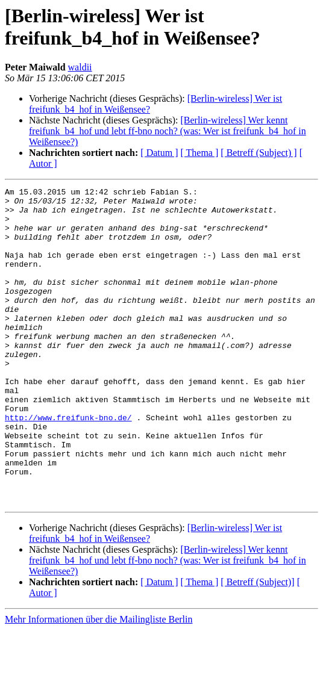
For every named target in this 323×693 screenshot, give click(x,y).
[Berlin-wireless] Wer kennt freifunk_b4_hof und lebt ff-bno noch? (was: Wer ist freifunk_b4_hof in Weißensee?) (167, 131)
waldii (80, 67)
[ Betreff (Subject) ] (258, 153)
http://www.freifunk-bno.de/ (68, 464)
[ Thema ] (200, 153)
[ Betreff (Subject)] (257, 645)
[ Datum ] (159, 153)
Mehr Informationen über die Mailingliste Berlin (98, 682)
